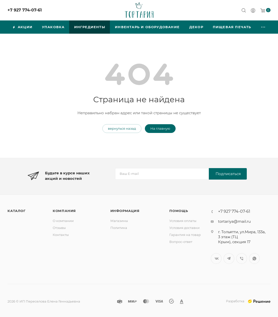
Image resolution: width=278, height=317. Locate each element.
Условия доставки (184, 228)
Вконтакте (216, 258)
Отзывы (59, 228)
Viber (241, 258)
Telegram (229, 258)
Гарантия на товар (185, 235)
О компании (63, 221)
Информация (125, 211)
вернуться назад (122, 128)
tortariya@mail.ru (234, 221)
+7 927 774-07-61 (24, 10)
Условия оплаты (182, 221)
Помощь (178, 211)
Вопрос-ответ (180, 242)
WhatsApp (254, 258)
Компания (64, 211)
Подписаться (228, 173)
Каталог (16, 211)
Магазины (119, 221)
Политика (118, 228)
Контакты (61, 235)
